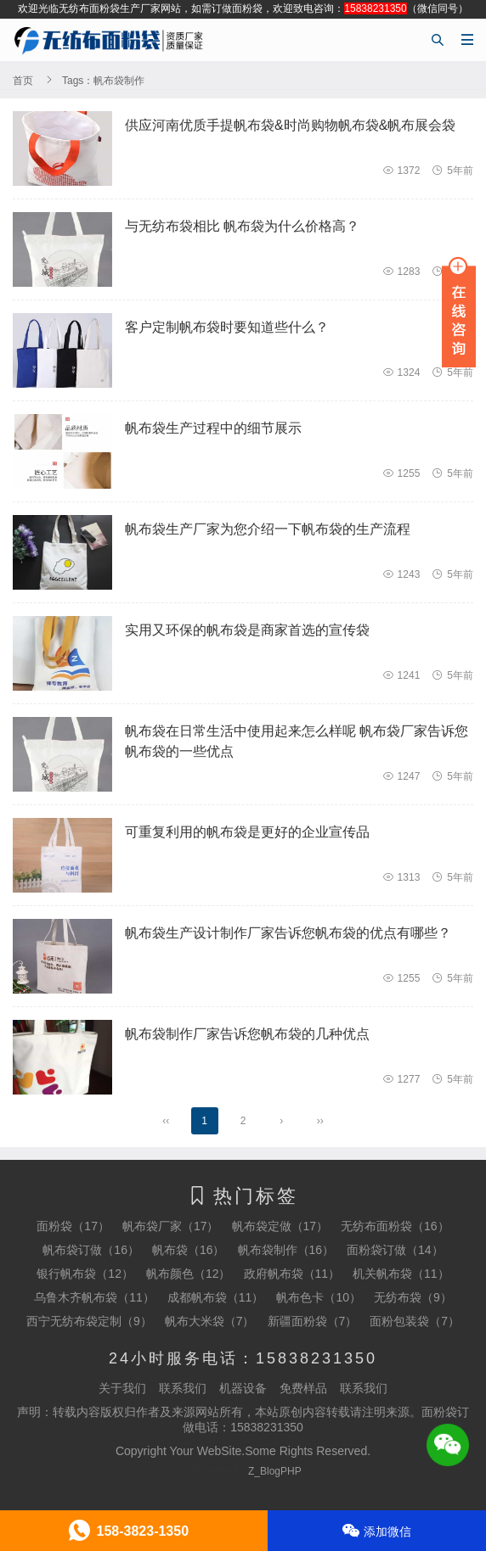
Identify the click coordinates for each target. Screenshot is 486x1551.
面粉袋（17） (73, 1226)
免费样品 (303, 1388)
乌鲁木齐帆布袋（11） (94, 1297)
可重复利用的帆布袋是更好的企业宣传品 (247, 832)
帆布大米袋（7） (210, 1321)
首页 (23, 81)
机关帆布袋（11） (401, 1273)
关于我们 (122, 1388)
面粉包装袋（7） (415, 1321)
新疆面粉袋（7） (313, 1321)
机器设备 (243, 1388)
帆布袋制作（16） (286, 1250)
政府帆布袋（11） (292, 1273)
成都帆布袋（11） (215, 1297)
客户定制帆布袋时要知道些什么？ (227, 327)
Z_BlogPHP (275, 1471)
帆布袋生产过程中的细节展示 (213, 428)
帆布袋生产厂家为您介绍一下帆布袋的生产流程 (267, 529)
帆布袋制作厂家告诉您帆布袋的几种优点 (247, 1034)
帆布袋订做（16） (90, 1250)
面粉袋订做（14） (395, 1250)
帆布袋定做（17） (280, 1226)
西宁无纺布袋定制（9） (89, 1321)
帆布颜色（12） (188, 1273)
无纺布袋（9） (413, 1297)
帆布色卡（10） (318, 1297)
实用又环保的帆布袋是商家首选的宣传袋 (247, 630)
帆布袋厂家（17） (170, 1226)
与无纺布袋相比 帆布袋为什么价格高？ (242, 226)
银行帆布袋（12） (85, 1273)
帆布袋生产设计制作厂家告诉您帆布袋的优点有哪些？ (288, 933)
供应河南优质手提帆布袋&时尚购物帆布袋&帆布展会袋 (290, 125)
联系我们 (182, 1388)
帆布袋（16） (188, 1250)
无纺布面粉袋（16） (395, 1226)
